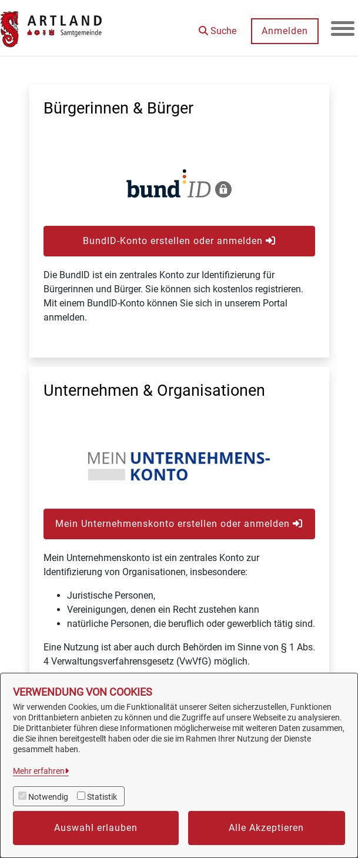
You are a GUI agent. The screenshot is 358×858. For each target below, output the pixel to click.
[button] (217, 27)
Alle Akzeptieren (266, 827)
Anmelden (285, 30)
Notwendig (48, 797)
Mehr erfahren (39, 771)
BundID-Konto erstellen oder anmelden (179, 240)
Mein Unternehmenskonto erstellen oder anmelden (179, 523)
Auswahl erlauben (96, 827)
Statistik (102, 797)
